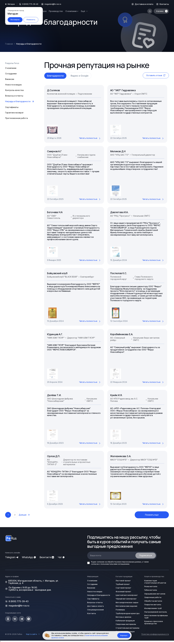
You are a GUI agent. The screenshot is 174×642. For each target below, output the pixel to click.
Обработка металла (153, 601)
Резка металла (150, 586)
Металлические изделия (126, 606)
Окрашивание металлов (154, 594)
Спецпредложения (95, 610)
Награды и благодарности (98, 595)
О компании (10, 68)
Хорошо (123, 635)
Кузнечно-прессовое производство (153, 622)
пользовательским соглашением (115, 564)
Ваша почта (95, 555)
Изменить (31, 20)
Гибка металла (150, 590)
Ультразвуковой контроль (155, 612)
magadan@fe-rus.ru (53, 4)
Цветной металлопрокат (127, 595)
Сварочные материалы (126, 624)
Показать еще (152, 515)
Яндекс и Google (79, 75)
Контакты (164, 4)
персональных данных (131, 562)
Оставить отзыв (155, 75)
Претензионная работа (16, 118)
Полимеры (120, 610)
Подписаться (145, 555)
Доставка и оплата (144, 4)
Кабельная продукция (125, 621)
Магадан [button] (11, 4)
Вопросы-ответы (95, 602)
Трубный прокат (123, 584)
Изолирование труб (153, 608)
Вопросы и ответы (14, 96)
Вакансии (9, 79)
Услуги (43, 11)
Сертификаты (11, 107)
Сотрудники (11, 73)
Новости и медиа (13, 84)
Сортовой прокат (123, 588)
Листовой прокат (123, 581)
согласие (101, 562)
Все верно (15, 20)
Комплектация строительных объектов (155, 582)
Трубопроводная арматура (127, 613)
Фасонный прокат (123, 592)
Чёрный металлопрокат (126, 599)
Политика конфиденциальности (155, 634)
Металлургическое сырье (127, 602)
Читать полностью (90, 138)
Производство (56, 11)
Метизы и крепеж (123, 617)
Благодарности (55, 75)
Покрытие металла (152, 605)
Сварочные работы (152, 597)
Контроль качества (14, 90)
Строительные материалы (127, 628)
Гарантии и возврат (14, 112)
